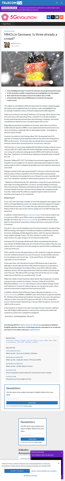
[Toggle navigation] (61, 2)
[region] (30, 470)
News (50, 340)
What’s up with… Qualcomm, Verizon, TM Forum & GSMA (23, 360)
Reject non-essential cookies (44, 471)
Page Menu (8, 24)
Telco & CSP (20, 342)
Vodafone (35, 342)
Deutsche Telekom (32, 340)
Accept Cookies (17, 471)
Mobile (46, 340)
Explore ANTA (21, 10)
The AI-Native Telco (13, 351)
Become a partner (32, 10)
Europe (41, 340)
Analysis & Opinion (20, 340)
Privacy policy (28, 406)
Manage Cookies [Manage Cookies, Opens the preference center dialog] (30, 475)
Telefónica (28, 342)
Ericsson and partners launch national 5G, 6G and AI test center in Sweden (29, 372)
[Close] (59, 463)
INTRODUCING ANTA (37, 452)
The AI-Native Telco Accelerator (42, 455)
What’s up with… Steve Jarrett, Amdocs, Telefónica (21, 353)
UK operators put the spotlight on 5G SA (18, 379)
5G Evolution (9, 31)
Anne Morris (17, 43)
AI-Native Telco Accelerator (29, 325)
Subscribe (32, 403)
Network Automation (14, 357)
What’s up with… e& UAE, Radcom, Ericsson (19, 366)
